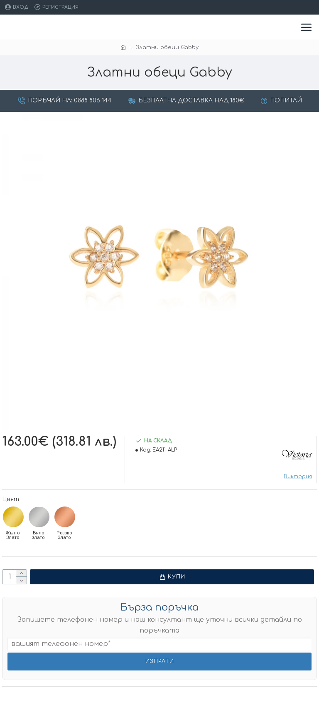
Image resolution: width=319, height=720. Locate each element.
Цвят (10, 499)
